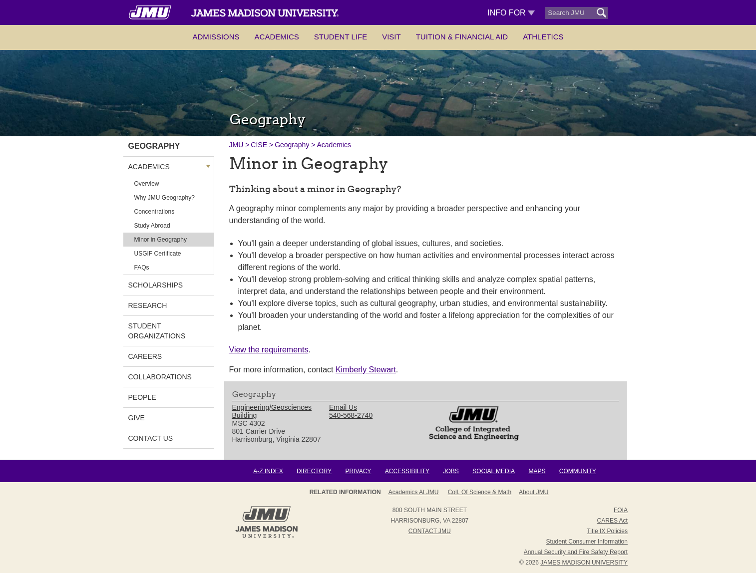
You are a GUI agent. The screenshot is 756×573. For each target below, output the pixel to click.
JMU (236, 145)
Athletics (543, 36)
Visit (391, 36)
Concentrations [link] (154, 211)
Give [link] (136, 418)
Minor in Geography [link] (160, 239)
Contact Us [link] (150, 438)
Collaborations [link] (160, 377)
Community (577, 471)
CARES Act (612, 520)
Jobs (450, 471)
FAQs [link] (141, 267)
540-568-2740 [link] (351, 415)
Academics (277, 36)
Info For (511, 12)
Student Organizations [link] (157, 331)
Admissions (215, 36)
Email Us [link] (343, 407)
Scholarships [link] (155, 285)
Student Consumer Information (587, 541)
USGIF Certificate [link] (157, 253)
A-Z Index (268, 471)
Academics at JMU (413, 492)
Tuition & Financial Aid (462, 36)
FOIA (621, 510)
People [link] (142, 397)
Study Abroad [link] (152, 225)
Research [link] (147, 305)
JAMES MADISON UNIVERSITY (584, 562)
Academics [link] (149, 167)
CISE (259, 145)
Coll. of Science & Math (479, 492)
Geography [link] (154, 146)
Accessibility (407, 471)
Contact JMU (429, 531)
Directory (314, 471)
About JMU (533, 492)
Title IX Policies (607, 531)
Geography (292, 145)
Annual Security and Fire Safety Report (576, 552)
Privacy (359, 471)
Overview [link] (146, 183)
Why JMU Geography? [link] (164, 197)
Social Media (493, 471)
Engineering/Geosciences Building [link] (272, 411)
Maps (536, 471)
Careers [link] (145, 356)
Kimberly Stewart (366, 369)
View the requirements (269, 349)
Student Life (340, 36)
